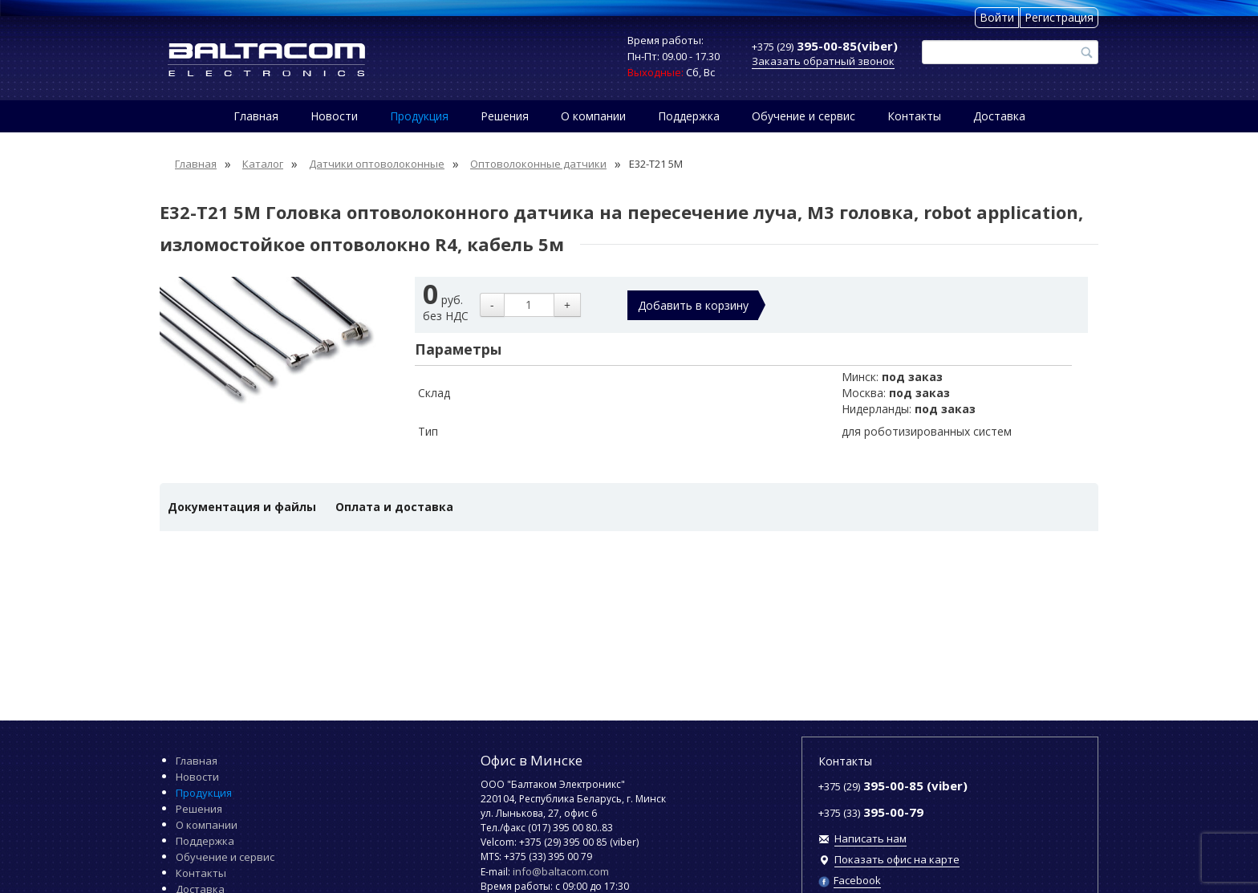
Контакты (914, 116)
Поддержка (689, 116)
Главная (255, 116)
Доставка (999, 116)
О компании (593, 116)
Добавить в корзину (693, 305)
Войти (997, 17)
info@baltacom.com (561, 871)
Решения (505, 116)
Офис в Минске (531, 760)
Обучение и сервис (803, 116)
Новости (334, 116)
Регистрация (1059, 17)
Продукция (419, 116)
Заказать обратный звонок (823, 61)
